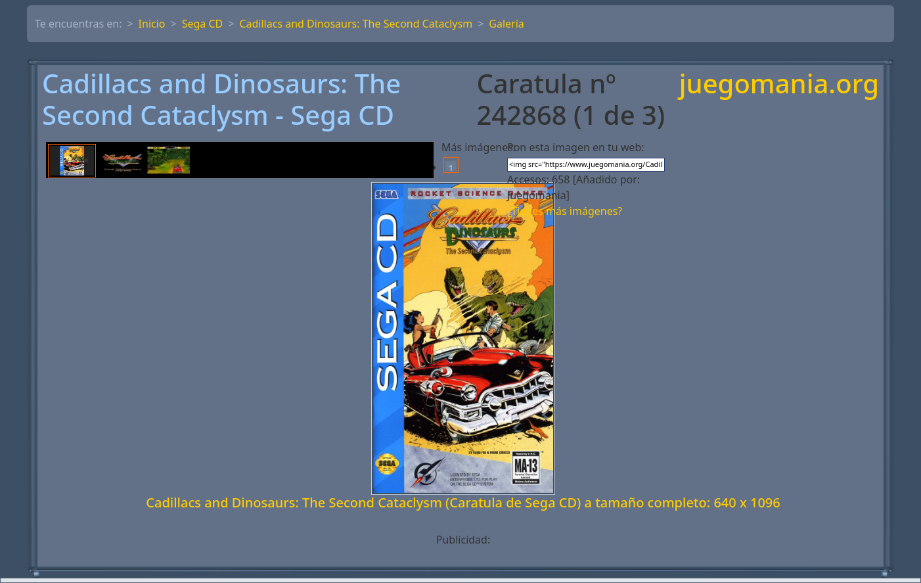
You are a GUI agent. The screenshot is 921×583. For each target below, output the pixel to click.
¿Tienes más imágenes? (564, 211)
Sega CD (202, 23)
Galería (506, 23)
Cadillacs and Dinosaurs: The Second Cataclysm (355, 23)
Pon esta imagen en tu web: (575, 147)
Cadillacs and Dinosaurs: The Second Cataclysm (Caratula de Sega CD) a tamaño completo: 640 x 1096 (463, 502)
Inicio (152, 23)
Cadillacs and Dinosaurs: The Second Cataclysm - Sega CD (221, 99)
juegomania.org (779, 84)
